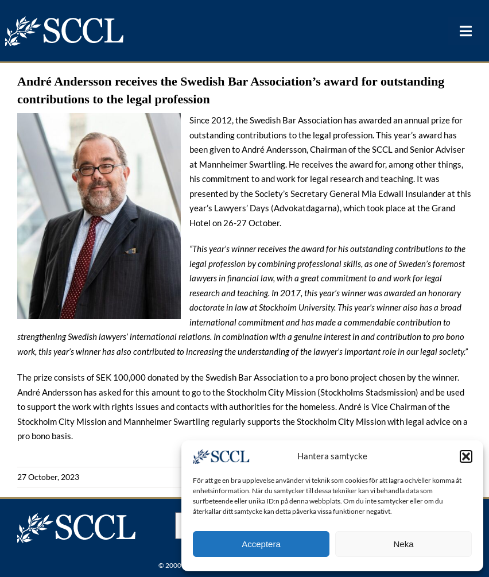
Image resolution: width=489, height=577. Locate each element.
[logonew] (65, 19)
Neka (403, 544)
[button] (466, 456)
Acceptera (261, 544)
